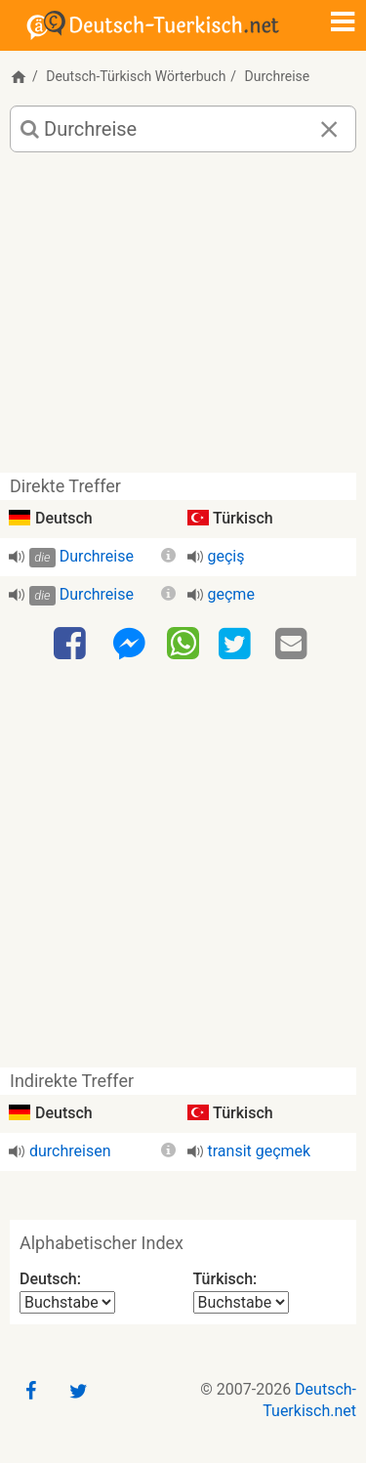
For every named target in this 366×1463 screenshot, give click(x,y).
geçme (231, 594)
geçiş (226, 556)
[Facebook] (72, 644)
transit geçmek (259, 1151)
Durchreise (97, 556)
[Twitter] (237, 644)
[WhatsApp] (183, 642)
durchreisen (70, 1151)
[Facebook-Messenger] (128, 644)
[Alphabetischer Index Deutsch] (67, 1302)
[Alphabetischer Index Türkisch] (241, 1302)
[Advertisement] (183, 320)
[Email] (293, 644)
